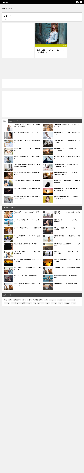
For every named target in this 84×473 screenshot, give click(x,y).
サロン (48, 303)
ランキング (52, 300)
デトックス (20, 303)
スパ (34, 303)
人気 (46, 300)
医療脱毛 (35, 300)
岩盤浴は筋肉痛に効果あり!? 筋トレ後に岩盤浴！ (26, 244)
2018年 (73, 303)
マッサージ (71, 300)
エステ (60, 303)
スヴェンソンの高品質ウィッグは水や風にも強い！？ (27, 188)
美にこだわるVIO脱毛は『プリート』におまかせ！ (26, 132)
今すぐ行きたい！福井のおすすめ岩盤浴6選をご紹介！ (67, 268)
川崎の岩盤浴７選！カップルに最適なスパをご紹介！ (67, 283)
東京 (19, 300)
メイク (64, 46)
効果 (41, 300)
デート (13, 303)
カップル (54, 303)
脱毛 (10, 300)
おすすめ (67, 303)
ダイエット (28, 303)
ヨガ (59, 300)
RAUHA (6, 2)
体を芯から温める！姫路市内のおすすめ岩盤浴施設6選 (27, 228)
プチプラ (6, 303)
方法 (24, 300)
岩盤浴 (29, 300)
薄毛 (5, 300)
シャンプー (41, 303)
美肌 (15, 300)
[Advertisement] (18, 39)
